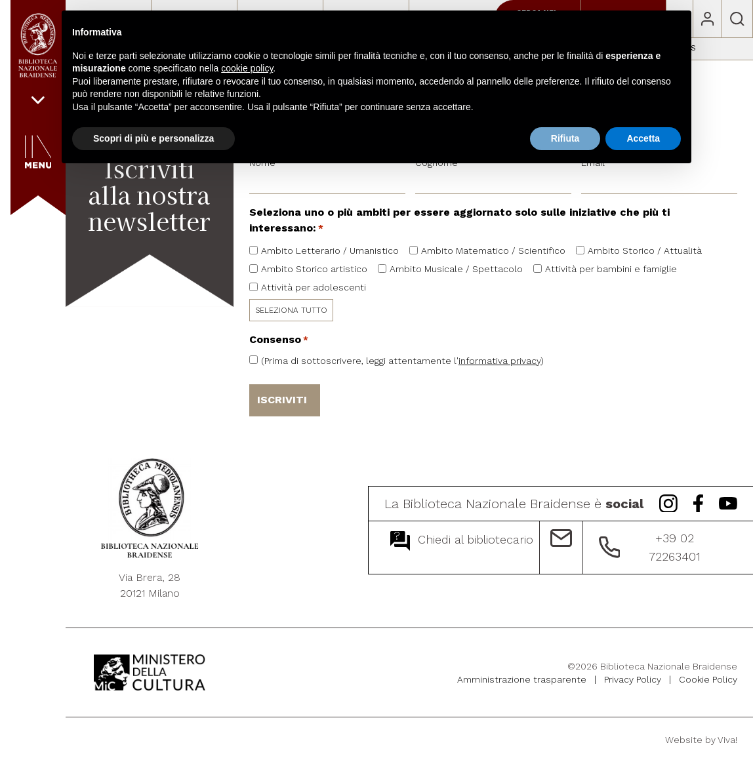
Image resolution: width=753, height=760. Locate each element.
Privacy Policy (632, 677)
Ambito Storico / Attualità (645, 250)
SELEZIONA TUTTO (291, 310)
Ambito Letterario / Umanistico (330, 250)
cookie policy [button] (247, 68)
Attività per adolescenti (313, 287)
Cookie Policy (708, 677)
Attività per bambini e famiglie (611, 269)
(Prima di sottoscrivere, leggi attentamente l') (402, 360)
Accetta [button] (643, 138)
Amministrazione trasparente (521, 677)
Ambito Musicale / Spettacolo (456, 269)
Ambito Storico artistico (314, 269)
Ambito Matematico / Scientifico (493, 250)
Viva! (727, 737)
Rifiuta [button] (565, 138)
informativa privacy (499, 360)
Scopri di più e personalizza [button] (153, 138)
